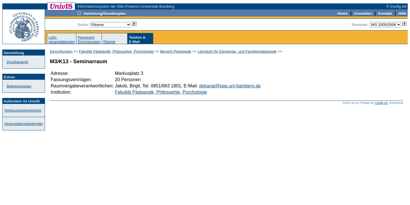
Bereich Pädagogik (175, 51)
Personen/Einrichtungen (89, 39)
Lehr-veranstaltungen (61, 39)
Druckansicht (17, 62)
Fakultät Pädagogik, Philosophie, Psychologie (116, 51)
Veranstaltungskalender (23, 124)
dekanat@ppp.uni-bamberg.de (230, 85)
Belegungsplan (19, 86)
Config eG (381, 102)
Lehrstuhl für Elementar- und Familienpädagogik (237, 51)
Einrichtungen (61, 51)
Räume (109, 42)
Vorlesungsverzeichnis (22, 110)
